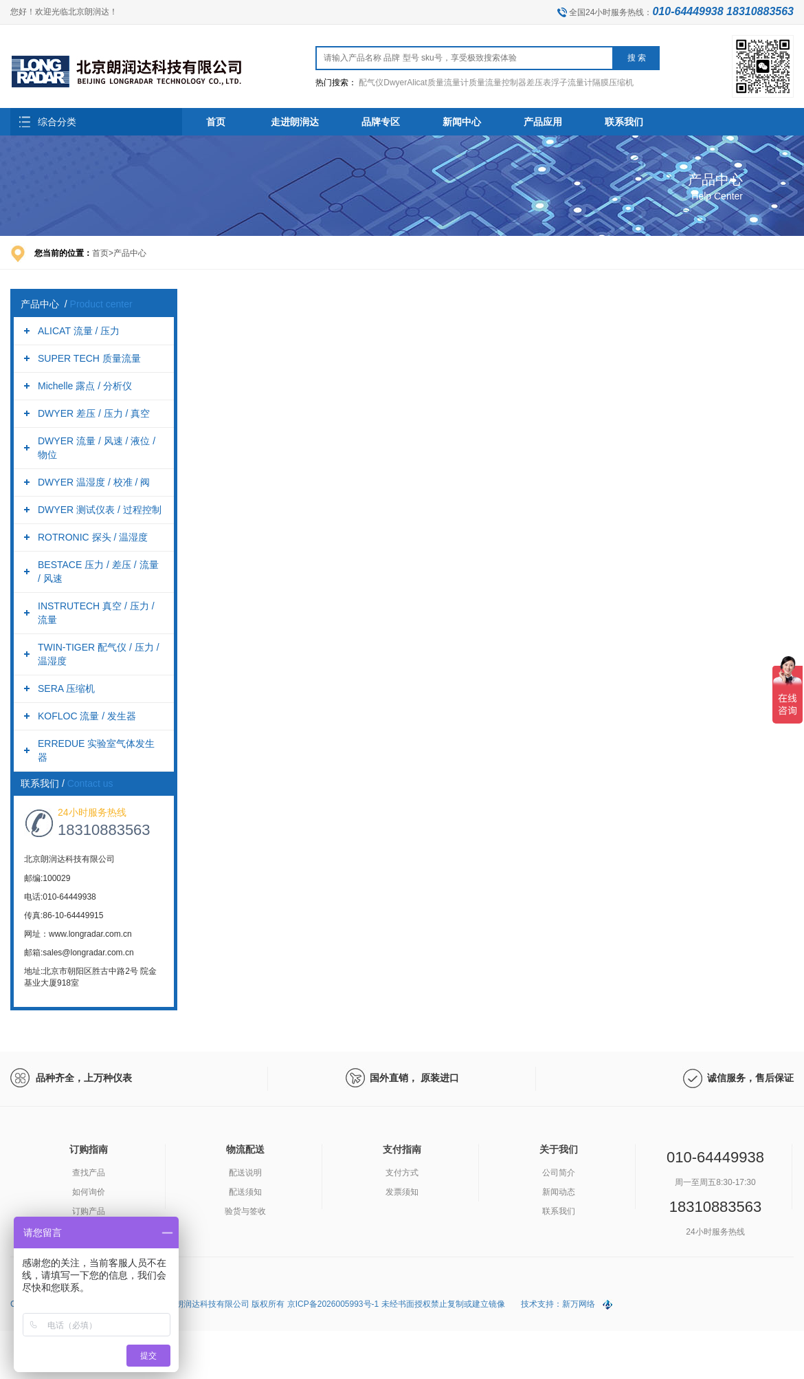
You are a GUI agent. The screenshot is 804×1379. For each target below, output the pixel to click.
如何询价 (88, 1192)
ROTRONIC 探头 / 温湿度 (93, 537)
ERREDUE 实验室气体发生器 (96, 750)
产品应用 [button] (543, 121)
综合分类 (57, 121)
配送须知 (245, 1192)
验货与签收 (245, 1211)
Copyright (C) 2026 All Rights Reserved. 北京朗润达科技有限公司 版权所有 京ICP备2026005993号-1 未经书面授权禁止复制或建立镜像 (258, 1304)
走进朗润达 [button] (295, 121)
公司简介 (558, 1172)
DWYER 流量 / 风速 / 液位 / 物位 (96, 447)
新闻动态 (558, 1192)
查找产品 (88, 1172)
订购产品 (88, 1211)
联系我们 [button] (624, 121)
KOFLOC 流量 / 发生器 (87, 715)
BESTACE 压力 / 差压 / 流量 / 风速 (98, 571)
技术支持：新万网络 (558, 1304)
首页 (215, 121)
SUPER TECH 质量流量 (89, 358)
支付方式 (402, 1172)
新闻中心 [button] (462, 121)
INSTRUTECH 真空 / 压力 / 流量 (96, 612)
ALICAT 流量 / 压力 (79, 330)
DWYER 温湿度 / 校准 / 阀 (94, 482)
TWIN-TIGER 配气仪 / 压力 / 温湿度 (98, 654)
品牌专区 (380, 121)
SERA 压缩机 (66, 688)
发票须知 (402, 1192)
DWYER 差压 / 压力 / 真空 (94, 413)
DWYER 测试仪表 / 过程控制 (99, 509)
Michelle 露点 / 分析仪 (85, 385)
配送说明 (245, 1172)
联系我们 (558, 1211)
